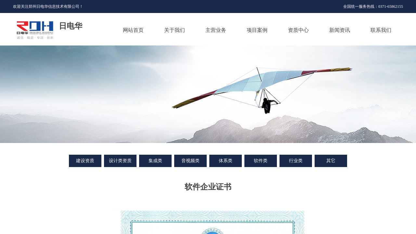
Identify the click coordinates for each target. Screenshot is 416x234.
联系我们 (380, 30)
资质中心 (298, 30)
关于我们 (174, 30)
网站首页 (133, 30)
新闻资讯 (339, 30)
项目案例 (257, 30)
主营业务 (215, 30)
